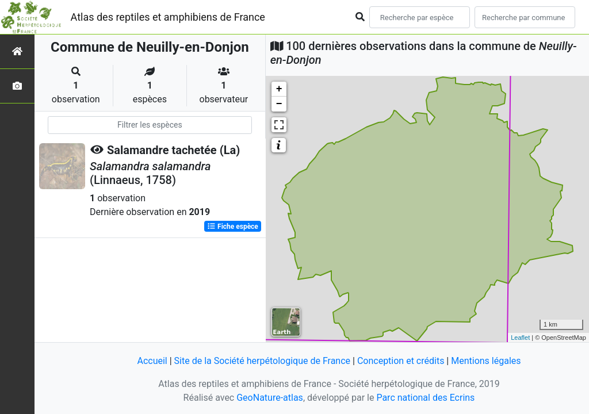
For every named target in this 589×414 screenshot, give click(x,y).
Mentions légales (486, 360)
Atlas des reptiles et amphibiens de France (168, 17)
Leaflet (520, 337)
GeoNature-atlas (269, 397)
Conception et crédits (401, 360)
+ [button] (279, 89)
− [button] (279, 104)
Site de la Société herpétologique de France (262, 360)
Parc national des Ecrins (425, 397)
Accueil (152, 360)
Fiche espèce (232, 227)
